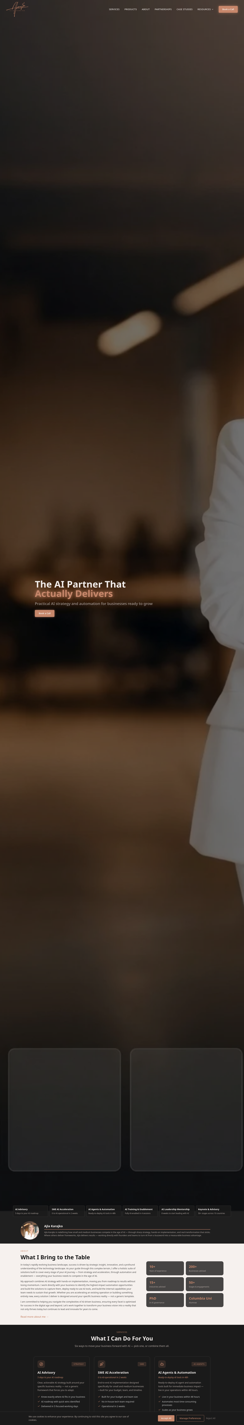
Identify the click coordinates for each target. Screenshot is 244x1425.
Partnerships (163, 9)
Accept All (166, 1418)
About (146, 9)
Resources (206, 9)
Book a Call (228, 9)
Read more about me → (35, 1316)
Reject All (210, 1418)
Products (130, 9)
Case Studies (184, 9)
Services (114, 9)
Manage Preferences (190, 1418)
